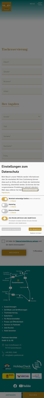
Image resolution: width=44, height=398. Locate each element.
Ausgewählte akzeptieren (11, 229)
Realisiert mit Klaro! (35, 233)
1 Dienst (12, 201)
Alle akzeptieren (35, 229)
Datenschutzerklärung (30, 190)
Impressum (5, 192)
